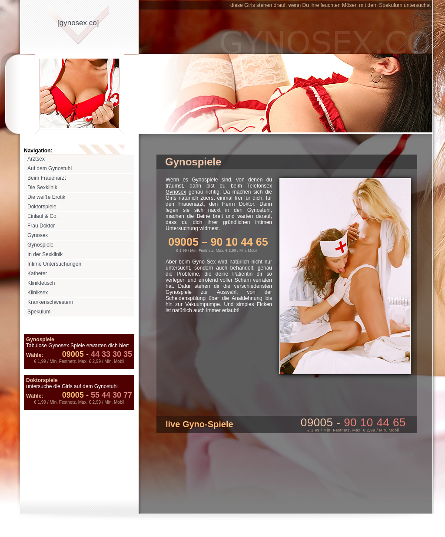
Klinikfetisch (41, 283)
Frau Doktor (41, 226)
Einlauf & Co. (42, 216)
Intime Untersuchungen (54, 264)
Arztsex (36, 159)
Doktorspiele (41, 207)
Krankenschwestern (50, 302)
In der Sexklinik (45, 254)
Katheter (37, 273)
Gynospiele (40, 245)
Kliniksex (37, 293)
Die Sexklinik (42, 187)
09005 (73, 354)
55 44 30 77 (108, 395)
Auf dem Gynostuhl (49, 168)
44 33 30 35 (108, 354)
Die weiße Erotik (46, 197)
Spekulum (38, 312)
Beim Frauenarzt (46, 178)
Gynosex (37, 235)
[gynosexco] (78, 23)
